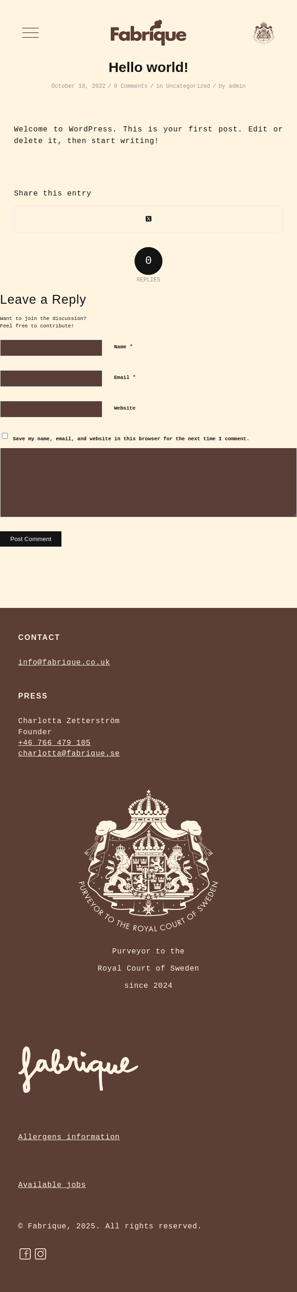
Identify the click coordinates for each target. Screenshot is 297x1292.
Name (123, 346)
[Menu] (30, 32)
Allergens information (69, 1137)
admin (237, 86)
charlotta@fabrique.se (69, 754)
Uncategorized (188, 86)
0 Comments (131, 86)
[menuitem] (30, 32)
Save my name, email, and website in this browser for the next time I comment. (131, 439)
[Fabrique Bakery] (148, 32)
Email (125, 377)
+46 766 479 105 (54, 743)
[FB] (25, 1253)
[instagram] (40, 1253)
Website (124, 408)
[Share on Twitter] (148, 219)
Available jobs (52, 1185)
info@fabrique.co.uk (64, 663)
